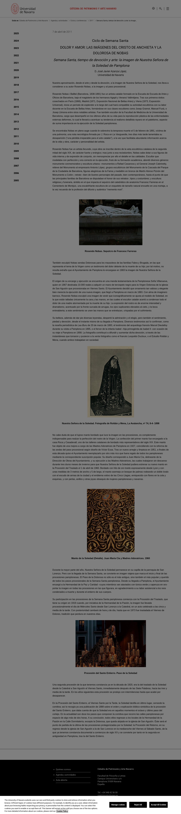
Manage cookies (118, 805)
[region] (90, 805)
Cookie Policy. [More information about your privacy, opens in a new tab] (62, 811)
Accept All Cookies (158, 805)
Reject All (138, 805)
